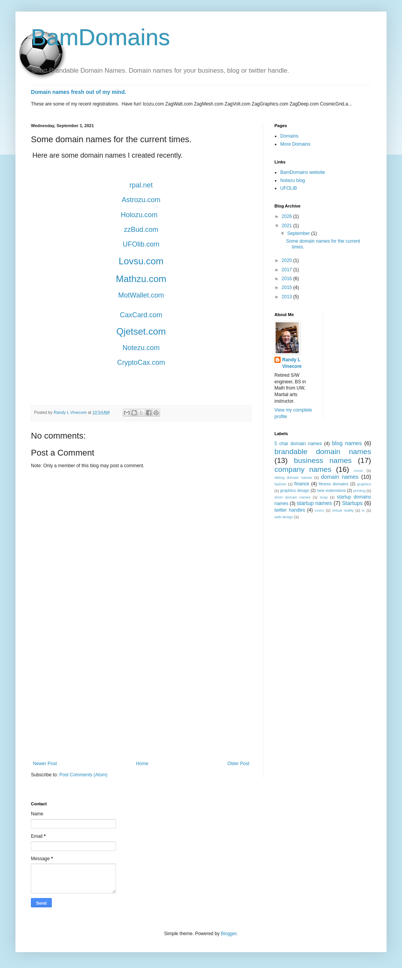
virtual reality (343, 510)
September (299, 233)
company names (302, 469)
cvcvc (358, 470)
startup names (314, 503)
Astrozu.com (141, 200)
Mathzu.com (141, 279)
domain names (339, 477)
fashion (280, 484)
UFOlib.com (141, 244)
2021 (287, 225)
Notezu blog (292, 180)
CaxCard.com (141, 315)
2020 (287, 260)
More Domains (295, 144)
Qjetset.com (141, 331)
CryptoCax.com (141, 362)
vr (363, 510)
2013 (287, 296)
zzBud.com (141, 229)
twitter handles (289, 510)
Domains (289, 136)
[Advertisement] (141, 697)
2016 (287, 278)
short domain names (292, 497)
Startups (352, 503)
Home (142, 763)
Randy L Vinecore (292, 363)
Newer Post (45, 763)
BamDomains (100, 37)
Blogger (229, 933)
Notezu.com (141, 348)
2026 (287, 216)
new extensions (331, 490)
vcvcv (319, 510)
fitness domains (334, 483)
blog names (347, 443)
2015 (287, 287)
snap (324, 497)
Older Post (238, 763)
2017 (287, 269)
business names (322, 460)
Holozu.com (139, 215)
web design (283, 517)
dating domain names (293, 477)
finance (301, 484)
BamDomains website (302, 172)
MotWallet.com (141, 295)
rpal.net (141, 185)
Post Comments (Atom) (83, 774)
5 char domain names (298, 443)
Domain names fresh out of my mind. (78, 92)
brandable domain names (322, 451)
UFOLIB (288, 188)
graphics (364, 484)
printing (359, 490)
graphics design (295, 490)
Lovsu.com (141, 261)
